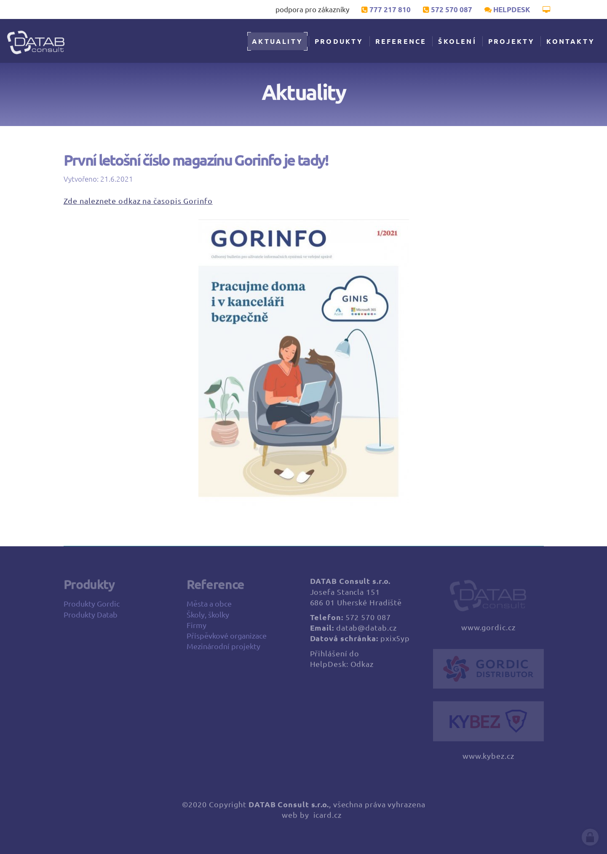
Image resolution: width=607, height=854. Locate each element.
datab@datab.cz (366, 631)
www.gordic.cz (488, 631)
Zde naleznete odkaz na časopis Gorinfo (138, 201)
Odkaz (362, 667)
